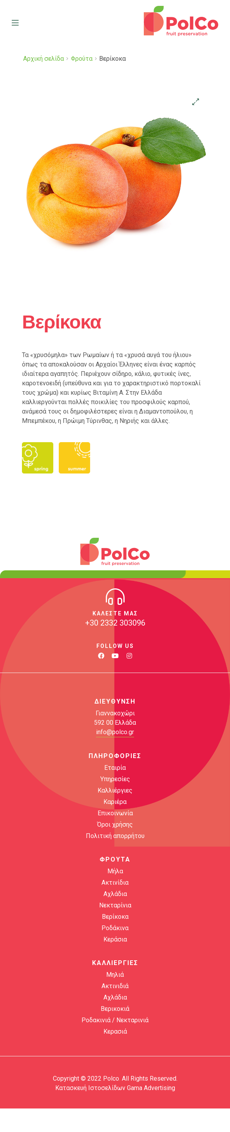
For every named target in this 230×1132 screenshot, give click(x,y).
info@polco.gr (115, 732)
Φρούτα (81, 58)
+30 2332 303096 (115, 623)
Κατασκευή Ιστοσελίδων (90, 1088)
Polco (111, 1078)
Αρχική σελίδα (43, 58)
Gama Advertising (151, 1088)
